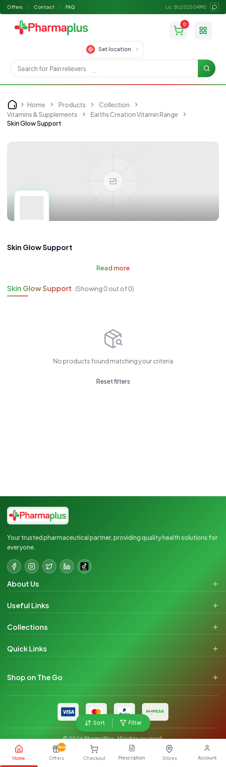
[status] (155, 20)
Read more (113, 268)
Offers (15, 7)
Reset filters (113, 381)
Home (36, 105)
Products (72, 105)
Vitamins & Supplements (42, 114)
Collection (114, 105)
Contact (44, 7)
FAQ (70, 7)
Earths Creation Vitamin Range (134, 114)
